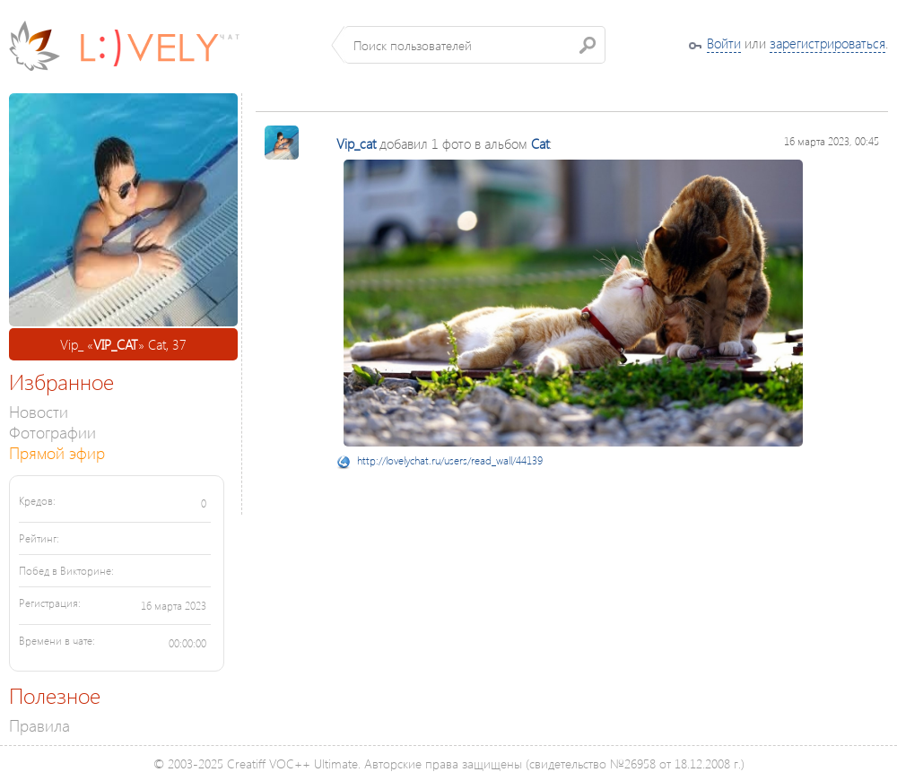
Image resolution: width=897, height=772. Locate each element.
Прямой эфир (57, 452)
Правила (39, 725)
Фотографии (52, 432)
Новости (38, 411)
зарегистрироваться (827, 43)
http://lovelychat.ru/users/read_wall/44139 (450, 460)
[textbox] (474, 45)
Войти (724, 43)
